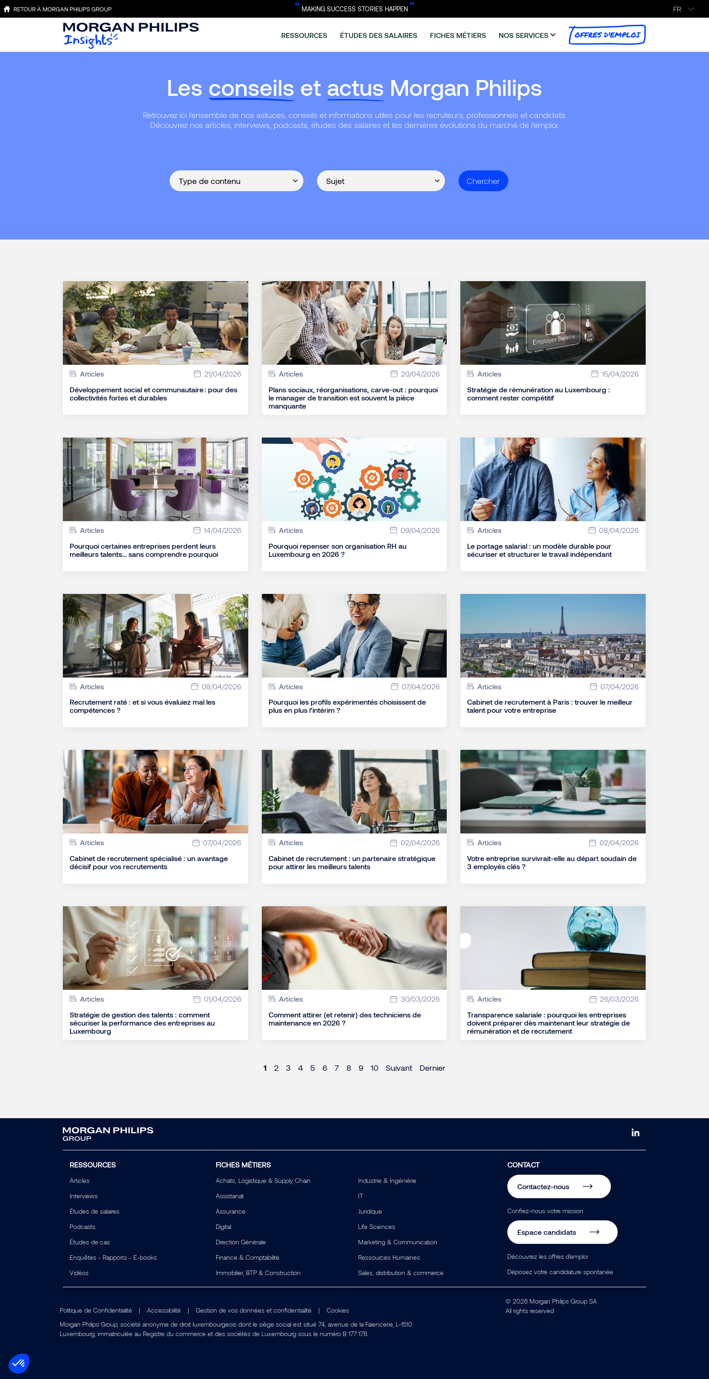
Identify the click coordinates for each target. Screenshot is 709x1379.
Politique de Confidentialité (96, 1310)
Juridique (370, 1211)
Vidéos (79, 1272)
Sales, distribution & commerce (401, 1272)
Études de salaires (94, 1211)
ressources (304, 35)
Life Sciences (376, 1226)
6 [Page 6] (324, 1068)
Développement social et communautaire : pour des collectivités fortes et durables (153, 394)
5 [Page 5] (312, 1068)
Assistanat (230, 1196)
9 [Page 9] (361, 1068)
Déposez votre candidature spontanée (560, 1271)
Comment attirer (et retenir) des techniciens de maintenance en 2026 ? (345, 1019)
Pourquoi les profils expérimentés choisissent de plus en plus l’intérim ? (347, 706)
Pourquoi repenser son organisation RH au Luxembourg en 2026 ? (337, 550)
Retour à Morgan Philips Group (63, 9)
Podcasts (82, 1226)
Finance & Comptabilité (247, 1257)
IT (360, 1196)
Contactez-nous (543, 1186)
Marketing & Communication (397, 1242)
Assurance (231, 1211)
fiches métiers (458, 35)
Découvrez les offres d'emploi (547, 1256)
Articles (80, 1180)
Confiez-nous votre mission (545, 1210)
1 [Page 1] (265, 1068)
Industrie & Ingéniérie (387, 1180)
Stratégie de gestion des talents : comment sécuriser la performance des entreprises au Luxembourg (142, 1023)
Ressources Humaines (389, 1257)
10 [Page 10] (374, 1068)
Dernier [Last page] (432, 1068)
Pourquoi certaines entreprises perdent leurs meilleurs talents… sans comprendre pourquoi (144, 550)
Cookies (337, 1310)
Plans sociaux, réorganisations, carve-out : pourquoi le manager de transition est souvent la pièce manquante (353, 398)
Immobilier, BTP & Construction (258, 1272)
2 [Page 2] (276, 1068)
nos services (523, 35)
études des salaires (378, 35)
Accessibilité (164, 1310)
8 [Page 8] (348, 1068)
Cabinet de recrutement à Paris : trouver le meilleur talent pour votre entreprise (550, 706)
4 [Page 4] (300, 1068)
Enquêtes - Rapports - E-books (113, 1257)
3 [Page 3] (288, 1068)
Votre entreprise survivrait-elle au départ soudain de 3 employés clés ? (552, 862)
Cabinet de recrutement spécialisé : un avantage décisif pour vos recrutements (149, 862)
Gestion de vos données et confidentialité (254, 1310)
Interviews (84, 1196)
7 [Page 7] (337, 1068)
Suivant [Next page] (399, 1068)
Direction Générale (241, 1242)
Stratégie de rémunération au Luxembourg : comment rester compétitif (538, 394)
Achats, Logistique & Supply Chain (263, 1180)
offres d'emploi (607, 35)
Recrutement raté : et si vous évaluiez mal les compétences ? (142, 706)
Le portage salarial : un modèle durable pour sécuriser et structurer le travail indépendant (539, 550)
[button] (19, 1363)
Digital (223, 1226)
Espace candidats (546, 1232)
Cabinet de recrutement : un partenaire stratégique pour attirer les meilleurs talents (352, 862)
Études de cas (90, 1242)
